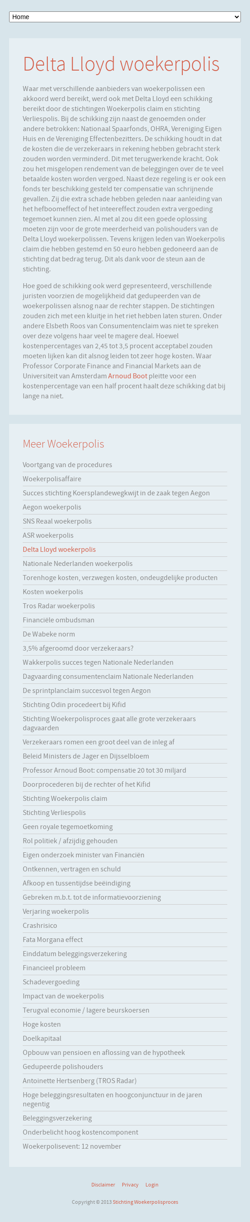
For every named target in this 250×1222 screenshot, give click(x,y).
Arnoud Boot (127, 376)
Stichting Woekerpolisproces (145, 1202)
